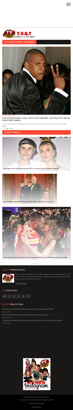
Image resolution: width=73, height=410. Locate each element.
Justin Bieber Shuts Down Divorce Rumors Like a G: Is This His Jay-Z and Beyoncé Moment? (28, 309)
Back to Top (35, 264)
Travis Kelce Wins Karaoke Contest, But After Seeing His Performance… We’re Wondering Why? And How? (32, 320)
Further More (21, 283)
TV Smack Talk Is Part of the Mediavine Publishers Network (36, 400)
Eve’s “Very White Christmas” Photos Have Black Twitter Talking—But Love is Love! (25, 314)
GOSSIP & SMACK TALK (8, 116)
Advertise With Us (36, 407)
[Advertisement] (36, 14)
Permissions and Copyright (36, 403)
